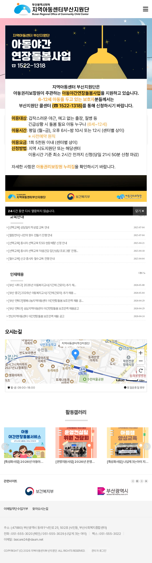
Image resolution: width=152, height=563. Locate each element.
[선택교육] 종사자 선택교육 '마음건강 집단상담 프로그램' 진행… (75, 250)
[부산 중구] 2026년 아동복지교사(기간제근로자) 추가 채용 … (75, 292)
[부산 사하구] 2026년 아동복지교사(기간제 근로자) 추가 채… (75, 285)
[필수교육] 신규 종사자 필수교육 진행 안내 (75, 258)
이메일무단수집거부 (16, 509)
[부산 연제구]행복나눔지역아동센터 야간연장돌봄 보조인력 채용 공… (75, 300)
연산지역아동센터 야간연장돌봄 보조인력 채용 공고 (75, 316)
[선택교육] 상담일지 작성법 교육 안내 (75, 227)
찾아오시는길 (40, 509)
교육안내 (17, 219)
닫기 (139, 211)
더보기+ (142, 273)
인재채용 (17, 276)
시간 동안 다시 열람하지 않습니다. (31, 211)
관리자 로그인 (99, 550)
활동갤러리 (76, 415)
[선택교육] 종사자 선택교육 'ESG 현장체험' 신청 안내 (75, 243)
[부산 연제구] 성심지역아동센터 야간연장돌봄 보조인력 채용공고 (75, 308)
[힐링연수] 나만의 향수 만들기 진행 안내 (75, 235)
